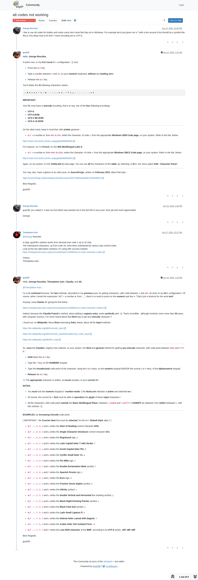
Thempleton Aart (30, 232)
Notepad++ (108, 561)
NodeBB (97, 566)
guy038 (26, 52)
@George (27, 236)
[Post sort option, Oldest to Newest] (164, 20)
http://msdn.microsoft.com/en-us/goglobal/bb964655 (49, 141)
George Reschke (30, 28)
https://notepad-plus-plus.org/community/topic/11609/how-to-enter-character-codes (64, 252)
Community (33, 4)
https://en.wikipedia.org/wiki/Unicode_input (44, 328)
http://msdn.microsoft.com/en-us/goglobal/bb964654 (49, 158)
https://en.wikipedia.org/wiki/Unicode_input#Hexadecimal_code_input (57, 334)
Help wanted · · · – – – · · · (24, 20)
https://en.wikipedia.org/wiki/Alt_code (42, 339)
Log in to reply (175, 20)
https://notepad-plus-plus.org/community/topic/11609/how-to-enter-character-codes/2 (64, 308)
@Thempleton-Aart (32, 287)
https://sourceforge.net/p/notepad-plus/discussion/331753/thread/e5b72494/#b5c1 (63, 178)
